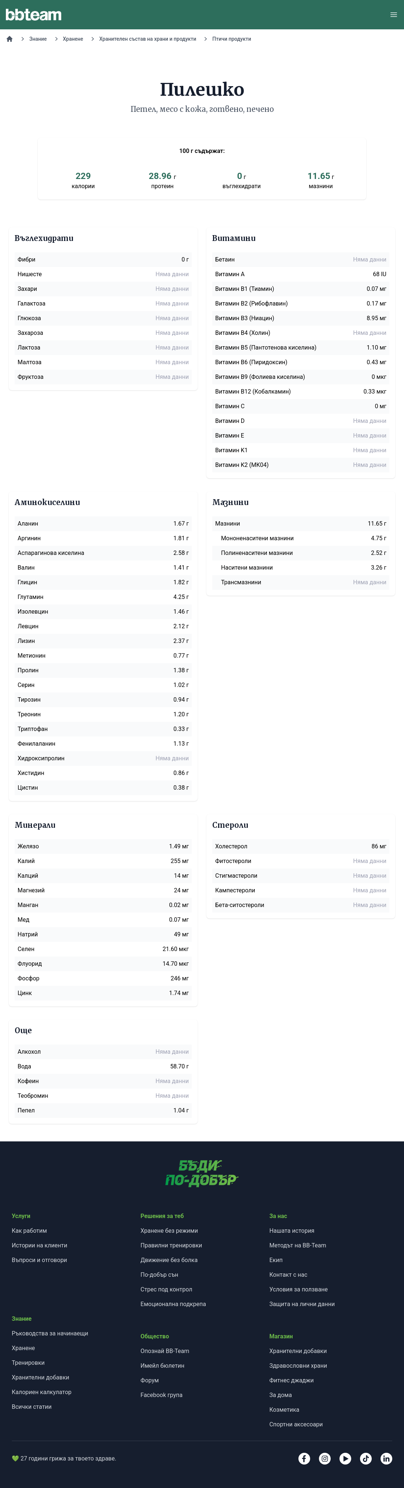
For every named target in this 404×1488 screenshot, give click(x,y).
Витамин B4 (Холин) (242, 332)
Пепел (26, 1110)
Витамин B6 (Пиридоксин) (251, 362)
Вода (24, 1066)
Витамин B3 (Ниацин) (244, 318)
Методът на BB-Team (297, 1245)
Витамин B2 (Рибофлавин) (251, 303)
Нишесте (30, 274)
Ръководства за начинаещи (50, 1333)
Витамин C (230, 406)
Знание (38, 39)
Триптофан (33, 728)
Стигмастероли (236, 875)
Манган (28, 905)
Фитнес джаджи (291, 1380)
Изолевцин (33, 611)
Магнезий (31, 890)
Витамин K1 (231, 450)
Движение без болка (169, 1260)
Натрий (28, 934)
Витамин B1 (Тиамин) (244, 288)
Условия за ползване (298, 1289)
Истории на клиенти (39, 1245)
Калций (28, 875)
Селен (26, 949)
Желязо (28, 846)
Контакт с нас (288, 1274)
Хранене (73, 39)
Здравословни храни (298, 1365)
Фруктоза (31, 376)
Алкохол (29, 1051)
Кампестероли (235, 890)
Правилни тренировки (171, 1245)
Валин (26, 567)
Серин (26, 684)
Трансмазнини (241, 582)
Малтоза (29, 362)
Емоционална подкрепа (173, 1304)
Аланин (28, 523)
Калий (26, 861)
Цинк (25, 993)
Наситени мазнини (247, 567)
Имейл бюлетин (162, 1365)
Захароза (30, 332)
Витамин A (230, 274)
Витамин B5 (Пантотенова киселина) (265, 347)
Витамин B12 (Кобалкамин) (253, 391)
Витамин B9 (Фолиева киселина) (260, 376)
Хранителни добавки (40, 1377)
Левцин (28, 626)
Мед (23, 919)
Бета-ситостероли (239, 905)
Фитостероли (233, 861)
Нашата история (292, 1230)
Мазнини (227, 523)
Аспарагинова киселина (51, 552)
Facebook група (161, 1395)
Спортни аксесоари (296, 1424)
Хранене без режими (169, 1230)
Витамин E (229, 435)
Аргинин (29, 538)
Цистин (28, 787)
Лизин (26, 640)
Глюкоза (29, 318)
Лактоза (29, 347)
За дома (280, 1395)
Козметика (284, 1409)
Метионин (31, 655)
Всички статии (32, 1406)
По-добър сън (159, 1274)
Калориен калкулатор (41, 1392)
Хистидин (31, 772)
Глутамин (30, 596)
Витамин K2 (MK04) (242, 464)
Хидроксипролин (41, 758)
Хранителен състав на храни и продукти (148, 39)
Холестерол (231, 846)
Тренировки (28, 1362)
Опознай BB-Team (164, 1351)
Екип (276, 1260)
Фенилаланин (36, 743)
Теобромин (33, 1095)
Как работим (29, 1230)
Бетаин (225, 259)
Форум (149, 1380)
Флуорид (30, 963)
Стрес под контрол (166, 1289)
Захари (27, 288)
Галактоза (31, 303)
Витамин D (230, 420)
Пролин (28, 670)
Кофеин (28, 1081)
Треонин (29, 714)
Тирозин (29, 699)
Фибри (27, 259)
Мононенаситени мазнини (257, 538)
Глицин (27, 582)
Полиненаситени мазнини (257, 552)
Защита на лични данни (302, 1304)
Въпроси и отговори (39, 1260)
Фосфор (29, 978)
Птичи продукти (231, 39)
